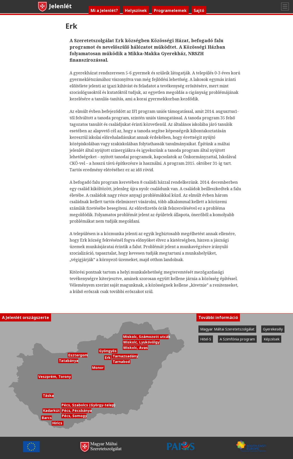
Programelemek (170, 10)
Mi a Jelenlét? (104, 10)
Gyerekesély (273, 329)
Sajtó (199, 10)
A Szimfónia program (237, 339)
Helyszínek (136, 10)
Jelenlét (54, 6)
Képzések (271, 339)
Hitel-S (205, 339)
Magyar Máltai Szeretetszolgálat (227, 329)
